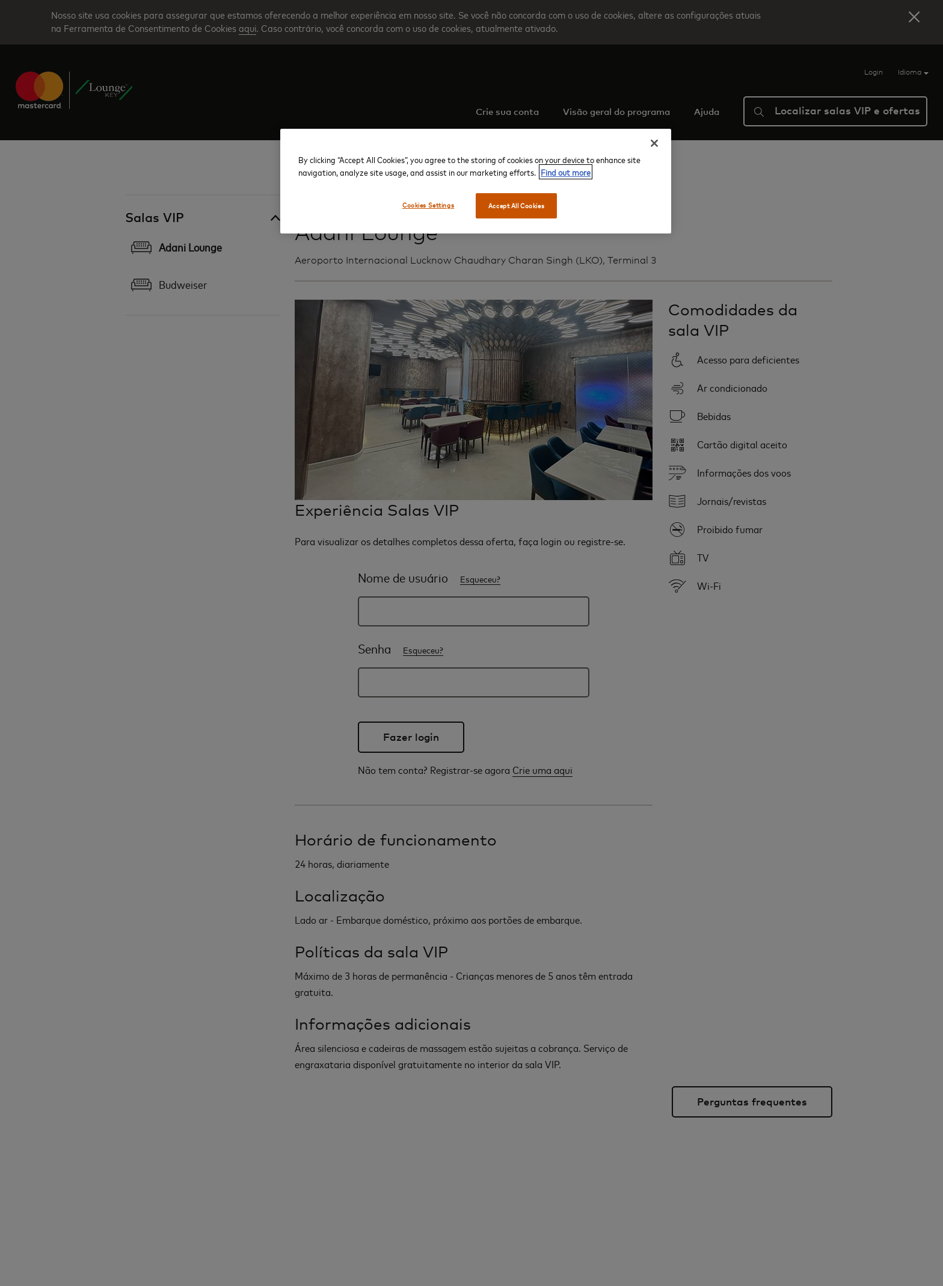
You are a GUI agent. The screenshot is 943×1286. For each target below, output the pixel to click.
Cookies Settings (428, 204)
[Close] (654, 143)
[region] (475, 181)
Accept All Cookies (516, 205)
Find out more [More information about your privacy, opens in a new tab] (566, 172)
